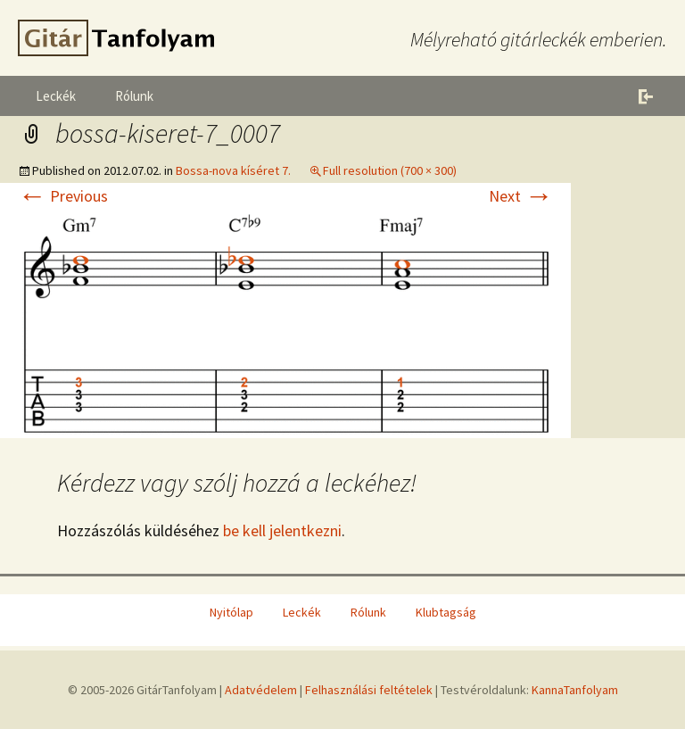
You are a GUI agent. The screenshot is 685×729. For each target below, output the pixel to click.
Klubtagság (446, 612)
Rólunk (134, 95)
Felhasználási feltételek (369, 690)
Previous (63, 196)
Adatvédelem (261, 690)
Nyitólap (231, 612)
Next (521, 196)
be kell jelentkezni (282, 530)
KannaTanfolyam (575, 690)
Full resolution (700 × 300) (390, 170)
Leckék (56, 95)
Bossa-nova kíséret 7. (233, 170)
